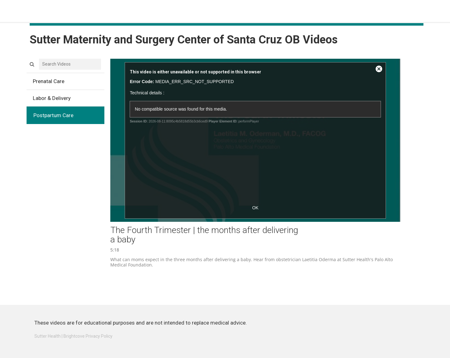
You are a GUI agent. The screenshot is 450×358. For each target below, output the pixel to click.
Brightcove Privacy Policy (87, 336)
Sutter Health (47, 336)
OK (255, 207)
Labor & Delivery (68, 99)
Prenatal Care (68, 82)
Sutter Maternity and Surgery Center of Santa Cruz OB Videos (184, 39)
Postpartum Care (68, 116)
